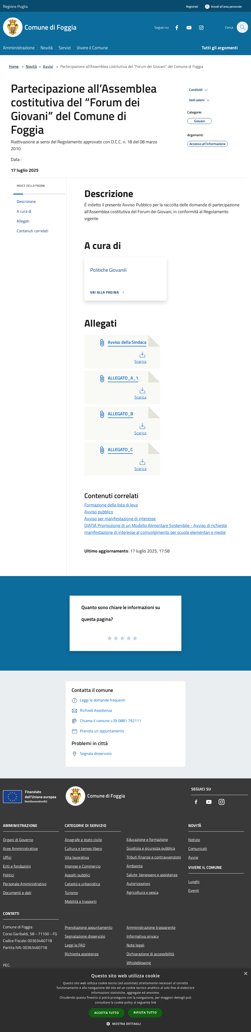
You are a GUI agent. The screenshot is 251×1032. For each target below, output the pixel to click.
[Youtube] (186, 27)
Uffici (7, 857)
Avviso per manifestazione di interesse (120, 518)
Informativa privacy (142, 936)
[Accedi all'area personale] (223, 6)
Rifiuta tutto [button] (145, 1012)
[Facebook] (174, 27)
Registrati (192, 6)
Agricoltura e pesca (142, 892)
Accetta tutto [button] (106, 1013)
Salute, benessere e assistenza (151, 875)
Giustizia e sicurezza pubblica (150, 848)
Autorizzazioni (138, 883)
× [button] (245, 974)
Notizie (194, 840)
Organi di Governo (18, 840)
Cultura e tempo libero (83, 848)
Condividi (199, 90)
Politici (8, 875)
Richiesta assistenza (82, 954)
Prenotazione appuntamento (88, 927)
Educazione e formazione (147, 839)
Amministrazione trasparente (151, 927)
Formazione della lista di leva (111, 505)
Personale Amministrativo (24, 884)
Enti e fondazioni (17, 866)
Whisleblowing (138, 963)
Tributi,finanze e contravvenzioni (153, 857)
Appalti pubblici (77, 875)
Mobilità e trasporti (81, 901)
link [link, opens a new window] (153, 1002)
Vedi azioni (200, 100)
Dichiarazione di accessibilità (150, 954)
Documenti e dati (17, 893)
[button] (125, 1023)
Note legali (135, 945)
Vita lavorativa (77, 857)
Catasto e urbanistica (82, 884)
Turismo (71, 893)
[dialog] (125, 1000)
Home (14, 66)
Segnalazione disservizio (85, 936)
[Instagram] (198, 27)
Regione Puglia (15, 6)
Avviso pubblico (98, 511)
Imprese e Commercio (82, 866)
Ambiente (134, 866)
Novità (31, 66)
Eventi (193, 890)
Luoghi (194, 882)
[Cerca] (242, 27)
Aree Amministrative (20, 848)
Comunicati (197, 848)
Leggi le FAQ (75, 945)
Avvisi (48, 66)
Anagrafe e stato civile (83, 840)
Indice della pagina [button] (31, 185)
